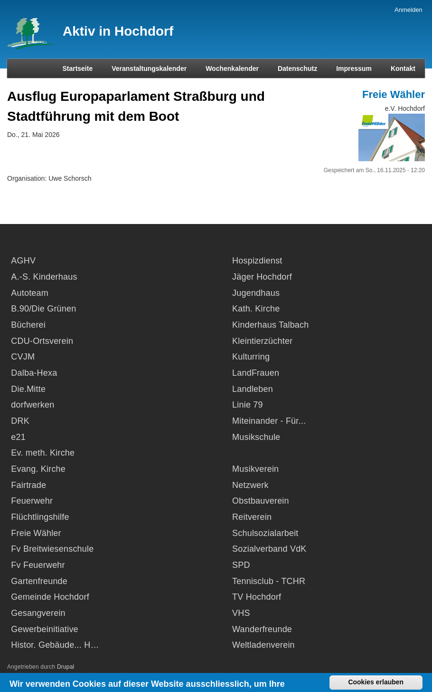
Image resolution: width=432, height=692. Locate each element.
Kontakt (403, 68)
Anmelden (408, 9)
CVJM (23, 356)
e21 (18, 437)
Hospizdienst (257, 260)
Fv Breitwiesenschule (52, 549)
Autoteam (29, 293)
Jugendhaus (256, 293)
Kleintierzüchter (262, 341)
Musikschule (256, 437)
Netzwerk (250, 485)
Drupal (66, 666)
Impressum (354, 68)
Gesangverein (38, 613)
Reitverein (252, 517)
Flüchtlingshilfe (40, 517)
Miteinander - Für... (269, 421)
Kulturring (251, 356)
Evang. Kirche (38, 469)
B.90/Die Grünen (43, 308)
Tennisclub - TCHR (268, 581)
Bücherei (28, 325)
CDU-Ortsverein (42, 341)
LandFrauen (255, 373)
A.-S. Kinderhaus (44, 277)
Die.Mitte (28, 389)
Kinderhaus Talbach (270, 325)
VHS (241, 613)
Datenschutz (297, 68)
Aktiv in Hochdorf (118, 31)
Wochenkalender (232, 68)
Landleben (252, 389)
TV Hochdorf (256, 597)
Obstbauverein (260, 501)
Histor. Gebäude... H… (55, 645)
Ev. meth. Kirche (43, 453)
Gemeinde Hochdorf (50, 597)
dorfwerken (32, 404)
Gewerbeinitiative (44, 629)
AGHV (23, 260)
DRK (20, 421)
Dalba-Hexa (34, 373)
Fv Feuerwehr (38, 565)
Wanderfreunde (262, 629)
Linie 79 (247, 404)
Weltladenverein (263, 645)
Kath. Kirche (256, 308)
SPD (241, 565)
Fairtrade (28, 485)
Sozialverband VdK (269, 549)
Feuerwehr (32, 501)
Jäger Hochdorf (262, 277)
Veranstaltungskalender (149, 68)
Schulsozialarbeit (265, 533)
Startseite (77, 68)
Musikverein (255, 469)
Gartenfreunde (39, 581)
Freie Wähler (393, 94)
